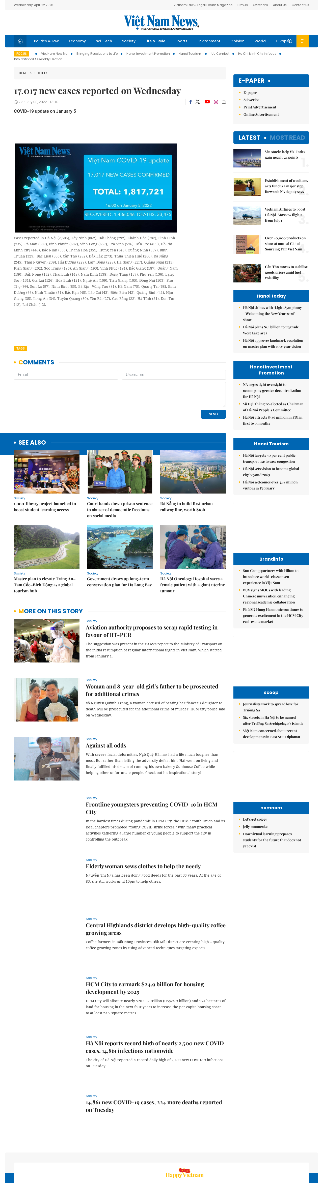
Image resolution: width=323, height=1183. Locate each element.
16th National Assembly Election (38, 59)
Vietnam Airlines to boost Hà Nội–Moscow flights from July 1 (285, 215)
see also (32, 408)
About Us (280, 5)
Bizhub (242, 5)
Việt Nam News (161, 22)
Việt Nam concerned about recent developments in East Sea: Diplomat (271, 733)
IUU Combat (220, 53)
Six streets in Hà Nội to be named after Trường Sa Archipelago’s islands (273, 720)
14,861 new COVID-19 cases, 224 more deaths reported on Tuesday (154, 1071)
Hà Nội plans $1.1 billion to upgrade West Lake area (271, 330)
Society (129, 41)
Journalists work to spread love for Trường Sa (271, 707)
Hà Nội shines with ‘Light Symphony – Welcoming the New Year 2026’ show (272, 313)
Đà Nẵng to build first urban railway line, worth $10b (186, 472)
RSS (306, 1156)
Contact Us (300, 5)
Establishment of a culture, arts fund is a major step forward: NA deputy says (286, 186)
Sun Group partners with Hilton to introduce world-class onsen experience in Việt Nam (271, 576)
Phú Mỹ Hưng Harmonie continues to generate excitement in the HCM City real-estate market (273, 615)
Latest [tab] (249, 137)
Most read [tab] (287, 137)
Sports (181, 41)
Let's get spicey (255, 819)
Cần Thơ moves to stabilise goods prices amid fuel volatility (286, 272)
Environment (209, 41)
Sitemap (215, 1156)
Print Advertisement (260, 107)
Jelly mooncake (255, 826)
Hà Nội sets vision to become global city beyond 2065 (271, 471)
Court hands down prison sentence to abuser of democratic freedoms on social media (119, 475)
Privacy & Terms (284, 1156)
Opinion (237, 41)
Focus (21, 53)
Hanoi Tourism (190, 53)
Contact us (256, 1156)
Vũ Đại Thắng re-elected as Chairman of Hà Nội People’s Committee (273, 406)
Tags (20, 348)
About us (234, 1156)
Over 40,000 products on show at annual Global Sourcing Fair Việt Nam (285, 243)
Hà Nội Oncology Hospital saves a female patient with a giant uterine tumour (192, 550)
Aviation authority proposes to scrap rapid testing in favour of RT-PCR (152, 596)
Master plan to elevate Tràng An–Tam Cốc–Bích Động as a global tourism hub (45, 550)
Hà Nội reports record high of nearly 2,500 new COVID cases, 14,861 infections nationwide (155, 1012)
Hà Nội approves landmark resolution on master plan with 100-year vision (273, 343)
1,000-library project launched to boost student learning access (45, 472)
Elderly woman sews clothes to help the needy (143, 831)
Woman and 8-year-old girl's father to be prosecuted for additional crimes (152, 655)
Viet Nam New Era (54, 53)
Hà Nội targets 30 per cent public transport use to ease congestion (269, 458)
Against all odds (106, 710)
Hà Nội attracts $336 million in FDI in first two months (273, 420)
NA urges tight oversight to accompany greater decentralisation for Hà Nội (272, 390)
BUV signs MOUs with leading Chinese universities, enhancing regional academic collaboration (269, 596)
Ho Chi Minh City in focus (257, 53)
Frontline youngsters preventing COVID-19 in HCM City (151, 773)
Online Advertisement (261, 114)
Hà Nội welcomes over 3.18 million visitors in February (270, 485)
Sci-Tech (104, 41)
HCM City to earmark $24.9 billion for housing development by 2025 (145, 953)
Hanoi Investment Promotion (148, 53)
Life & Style (155, 41)
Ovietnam (260, 5)
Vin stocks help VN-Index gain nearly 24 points (285, 154)
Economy (77, 41)
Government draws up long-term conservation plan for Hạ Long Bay (119, 547)
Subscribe (251, 99)
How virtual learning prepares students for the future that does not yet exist (272, 839)
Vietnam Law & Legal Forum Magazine (203, 5)
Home (23, 73)
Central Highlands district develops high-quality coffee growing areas (156, 894)
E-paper (251, 80)
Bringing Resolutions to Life (97, 53)
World (260, 41)
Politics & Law (46, 41)
